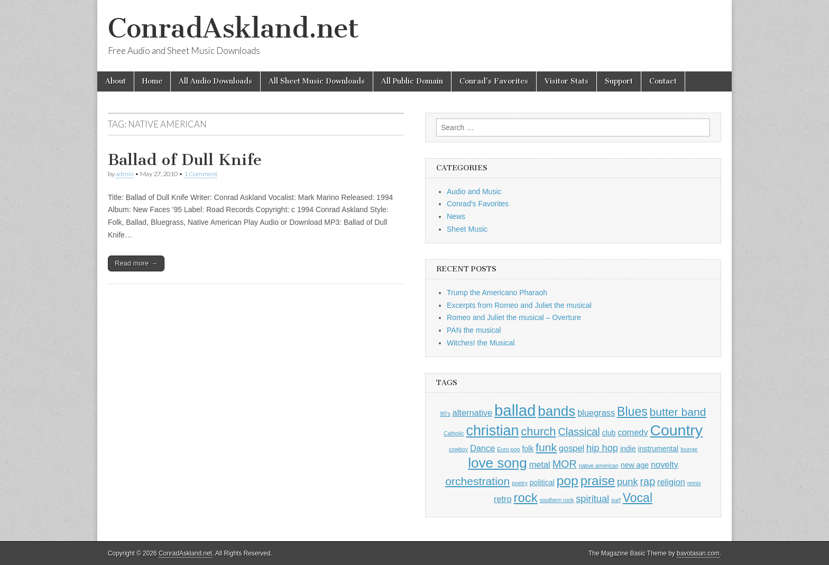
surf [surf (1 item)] (616, 500)
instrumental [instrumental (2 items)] (658, 448)
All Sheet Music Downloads (317, 81)
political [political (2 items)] (542, 482)
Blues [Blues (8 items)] (632, 411)
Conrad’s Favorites (493, 81)
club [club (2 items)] (609, 433)
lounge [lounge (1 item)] (688, 449)
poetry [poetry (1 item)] (520, 483)
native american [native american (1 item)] (599, 465)
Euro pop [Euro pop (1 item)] (508, 449)
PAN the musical (474, 330)
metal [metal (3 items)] (539, 464)
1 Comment (200, 174)
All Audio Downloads (215, 81)
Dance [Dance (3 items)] (482, 448)
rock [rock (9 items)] (526, 497)
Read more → (136, 263)
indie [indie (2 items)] (628, 448)
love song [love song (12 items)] (497, 463)
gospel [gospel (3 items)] (571, 448)
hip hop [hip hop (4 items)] (602, 447)
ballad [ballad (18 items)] (515, 410)
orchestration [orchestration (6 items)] (477, 481)
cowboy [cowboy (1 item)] (458, 449)
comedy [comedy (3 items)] (633, 432)
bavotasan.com (698, 553)
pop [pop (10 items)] (567, 480)
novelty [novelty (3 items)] (664, 464)
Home (152, 81)
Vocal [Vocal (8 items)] (637, 498)
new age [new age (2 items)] (635, 465)
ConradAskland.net (233, 28)
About (115, 81)
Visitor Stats (566, 81)
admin (125, 174)
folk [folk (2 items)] (527, 448)
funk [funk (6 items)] (546, 447)
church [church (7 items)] (538, 431)
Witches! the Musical (480, 343)
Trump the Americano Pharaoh (497, 292)
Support (619, 81)
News (456, 216)
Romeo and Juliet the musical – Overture (514, 317)
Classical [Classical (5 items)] (579, 432)
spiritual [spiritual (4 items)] (592, 498)
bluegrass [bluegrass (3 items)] (596, 412)
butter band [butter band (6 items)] (678, 412)
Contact (663, 81)
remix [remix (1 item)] (694, 483)
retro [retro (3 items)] (503, 499)
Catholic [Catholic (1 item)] (454, 433)
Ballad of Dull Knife (185, 159)
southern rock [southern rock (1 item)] (557, 500)
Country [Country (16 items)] (676, 430)
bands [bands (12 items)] (556, 411)
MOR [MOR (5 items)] (564, 464)
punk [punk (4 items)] (627, 481)
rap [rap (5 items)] (648, 481)
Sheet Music (467, 229)
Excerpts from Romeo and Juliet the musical (519, 305)
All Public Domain (412, 81)
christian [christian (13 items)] (492, 431)
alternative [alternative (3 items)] (473, 412)
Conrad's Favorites (478, 203)
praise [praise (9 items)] (598, 480)
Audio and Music (474, 191)
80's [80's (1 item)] (445, 414)
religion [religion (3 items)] (671, 482)
